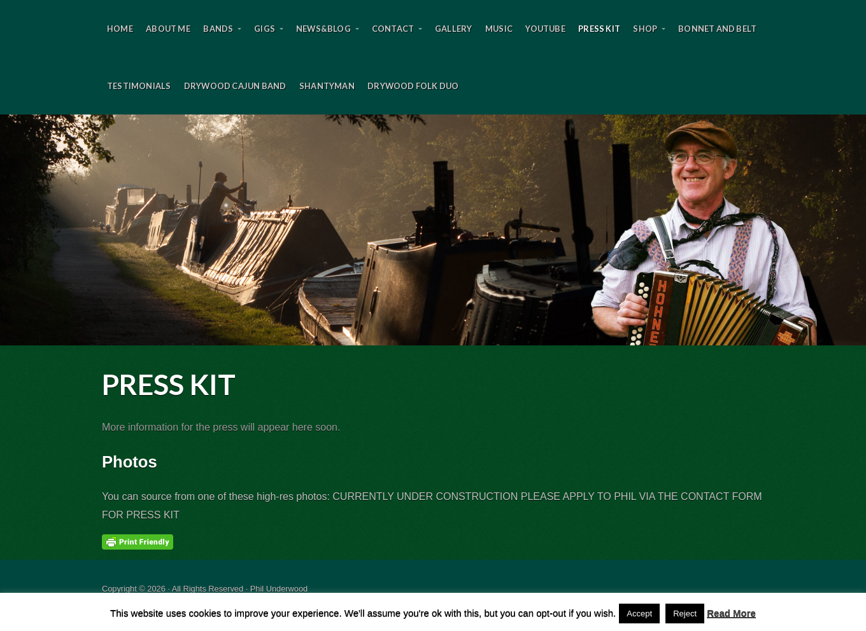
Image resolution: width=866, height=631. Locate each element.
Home (120, 29)
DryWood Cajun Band (235, 86)
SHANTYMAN (327, 86)
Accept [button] (639, 613)
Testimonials (139, 86)
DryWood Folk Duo (412, 86)
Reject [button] (685, 613)
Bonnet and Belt (717, 29)
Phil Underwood (433, 229)
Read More (731, 612)
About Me (168, 29)
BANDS (218, 29)
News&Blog (323, 29)
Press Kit (599, 29)
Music (499, 29)
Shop (645, 29)
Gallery (453, 29)
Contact (393, 29)
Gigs (264, 29)
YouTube (545, 29)
